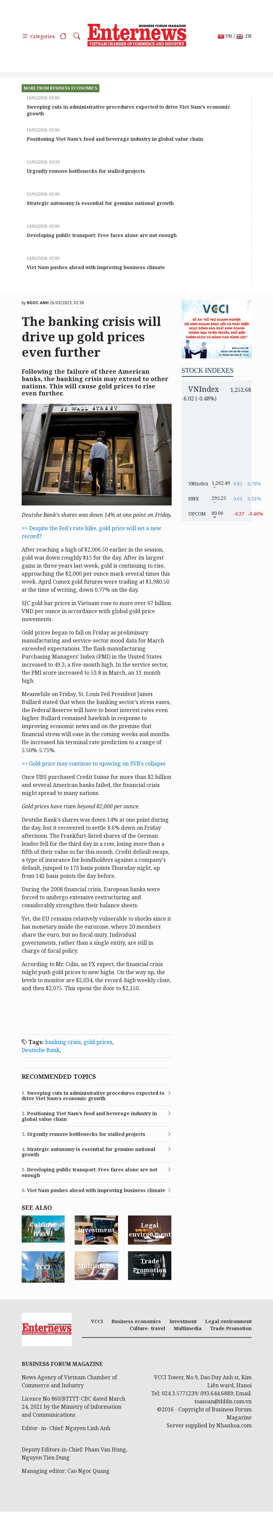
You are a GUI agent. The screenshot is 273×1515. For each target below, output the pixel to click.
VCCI (97, 1321)
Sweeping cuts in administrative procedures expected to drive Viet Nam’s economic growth (93, 1096)
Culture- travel (147, 1328)
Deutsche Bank (41, 1050)
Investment (183, 1321)
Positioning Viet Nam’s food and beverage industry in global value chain (115, 139)
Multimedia (188, 1328)
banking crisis (63, 1042)
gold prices (98, 1042)
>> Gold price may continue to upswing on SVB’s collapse (94, 763)
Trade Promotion (231, 1328)
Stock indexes (208, 370)
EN (244, 36)
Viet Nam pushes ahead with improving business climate (96, 267)
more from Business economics (60, 88)
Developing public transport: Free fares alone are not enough (102, 235)
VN (225, 36)
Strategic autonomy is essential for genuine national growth (100, 203)
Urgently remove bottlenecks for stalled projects (86, 171)
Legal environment (228, 1321)
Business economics (136, 1321)
